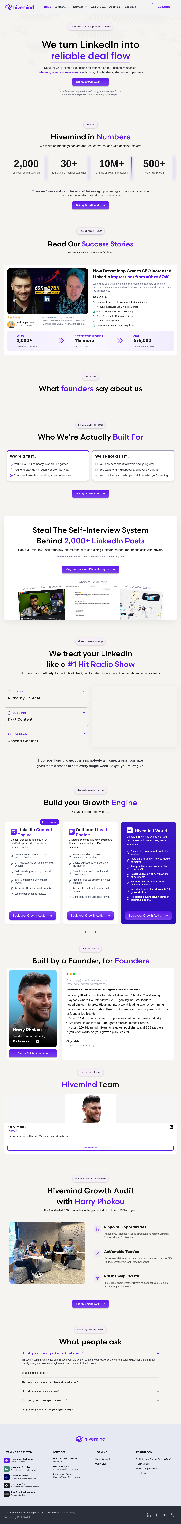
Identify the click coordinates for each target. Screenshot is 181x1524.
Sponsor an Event (62, 1474)
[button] (48, 291)
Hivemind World (19, 1475)
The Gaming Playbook (23, 1492)
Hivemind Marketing (22, 1459)
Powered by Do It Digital (17, 1517)
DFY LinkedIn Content (65, 1458)
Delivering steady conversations (59, 72)
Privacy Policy (67, 1512)
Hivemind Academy (22, 1467)
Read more (90, 1147)
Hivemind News (19, 1484)
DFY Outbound (61, 1466)
